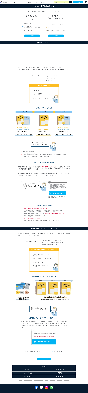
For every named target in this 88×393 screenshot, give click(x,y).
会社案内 (46, 380)
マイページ (12, 2)
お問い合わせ (59, 376)
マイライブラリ (21, 2)
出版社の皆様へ (52, 380)
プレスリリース (28, 376)
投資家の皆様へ (59, 380)
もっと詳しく (32, 35)
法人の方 (43, 2)
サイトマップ (66, 380)
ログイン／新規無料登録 (78, 2)
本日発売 (29, 2)
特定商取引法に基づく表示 (38, 380)
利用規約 (20, 380)
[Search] (70, 2)
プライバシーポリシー (28, 380)
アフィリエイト (28, 373)
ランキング (36, 2)
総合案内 (44, 366)
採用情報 (60, 373)
